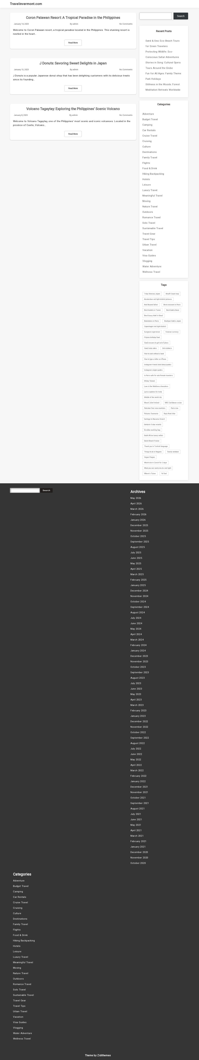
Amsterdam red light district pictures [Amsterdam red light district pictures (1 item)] (158, 299)
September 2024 (139, 607)
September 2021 (139, 803)
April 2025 (136, 569)
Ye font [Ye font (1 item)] (164, 474)
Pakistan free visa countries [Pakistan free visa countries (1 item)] (154, 408)
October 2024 (138, 601)
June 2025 (136, 558)
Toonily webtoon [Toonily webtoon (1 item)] (173, 452)
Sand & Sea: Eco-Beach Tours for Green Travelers (163, 43)
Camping (147, 124)
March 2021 (137, 835)
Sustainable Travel (152, 228)
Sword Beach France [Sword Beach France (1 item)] (151, 441)
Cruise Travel (149, 135)
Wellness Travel (151, 272)
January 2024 (138, 650)
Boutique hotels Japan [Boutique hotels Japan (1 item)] (172, 321)
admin (75, 24)
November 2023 (139, 661)
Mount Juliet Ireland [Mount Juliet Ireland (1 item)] (151, 403)
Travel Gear (148, 233)
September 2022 (139, 737)
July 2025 (135, 552)
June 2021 (136, 819)
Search (181, 16)
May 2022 (135, 759)
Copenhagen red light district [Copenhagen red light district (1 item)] (155, 326)
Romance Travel (151, 217)
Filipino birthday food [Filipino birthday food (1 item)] (152, 337)
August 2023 (137, 677)
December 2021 (139, 786)
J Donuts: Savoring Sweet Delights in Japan (73, 63)
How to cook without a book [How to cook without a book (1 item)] (154, 354)
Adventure (148, 114)
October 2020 (138, 863)
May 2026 (135, 498)
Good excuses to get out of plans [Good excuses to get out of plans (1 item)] (156, 343)
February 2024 (138, 645)
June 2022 (136, 754)
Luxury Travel (149, 190)
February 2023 (138, 710)
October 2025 (138, 536)
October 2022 (138, 732)
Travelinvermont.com (26, 4)
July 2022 (135, 748)
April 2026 (136, 503)
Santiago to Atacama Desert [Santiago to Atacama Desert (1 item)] (154, 419)
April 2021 (136, 830)
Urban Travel (149, 244)
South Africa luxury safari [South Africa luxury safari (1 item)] (153, 435)
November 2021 (139, 792)
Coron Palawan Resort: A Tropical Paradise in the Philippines (73, 18)
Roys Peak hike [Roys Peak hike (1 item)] (169, 414)
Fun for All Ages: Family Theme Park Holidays (163, 76)
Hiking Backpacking (153, 173)
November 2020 (139, 857)
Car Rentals (149, 130)
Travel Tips (148, 239)
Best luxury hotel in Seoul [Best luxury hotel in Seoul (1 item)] (153, 316)
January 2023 (138, 716)
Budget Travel (150, 119)
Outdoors (147, 212)
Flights (146, 163)
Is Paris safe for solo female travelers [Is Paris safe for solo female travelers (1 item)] (158, 376)
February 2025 (138, 579)
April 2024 (136, 634)
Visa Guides (149, 255)
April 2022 (136, 765)
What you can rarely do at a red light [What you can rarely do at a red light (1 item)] (157, 468)
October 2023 (138, 667)
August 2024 (137, 612)
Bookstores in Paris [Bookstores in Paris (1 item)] (151, 321)
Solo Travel (148, 222)
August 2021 (137, 808)
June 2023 (136, 688)
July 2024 (135, 618)
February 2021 (138, 841)
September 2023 (139, 672)
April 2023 (136, 699)
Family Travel (149, 157)
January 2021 (138, 846)
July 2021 (135, 814)
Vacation (147, 250)
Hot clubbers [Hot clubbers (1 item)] (167, 348)
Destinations (149, 152)
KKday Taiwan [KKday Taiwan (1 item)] (149, 381)
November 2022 (139, 727)
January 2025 (138, 585)
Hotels (146, 179)
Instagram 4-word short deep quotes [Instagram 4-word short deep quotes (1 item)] (157, 365)
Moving (146, 201)
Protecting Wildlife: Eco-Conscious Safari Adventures (162, 54)
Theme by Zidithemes (98, 1055)
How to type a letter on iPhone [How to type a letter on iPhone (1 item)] (155, 359)
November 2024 (139, 596)
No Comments (125, 24)
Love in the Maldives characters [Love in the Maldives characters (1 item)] (156, 386)
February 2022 (138, 776)
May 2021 (135, 825)
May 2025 (135, 563)
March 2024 (137, 639)
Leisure (146, 184)
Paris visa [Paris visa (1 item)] (174, 408)
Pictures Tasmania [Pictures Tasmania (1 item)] (151, 414)
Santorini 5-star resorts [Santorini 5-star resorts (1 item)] (152, 425)
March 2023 (137, 705)
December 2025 (139, 525)
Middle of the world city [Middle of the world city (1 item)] (153, 397)
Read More (73, 43)
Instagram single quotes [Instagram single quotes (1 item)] (153, 370)
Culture (146, 146)
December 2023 (139, 656)
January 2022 (138, 781)
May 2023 (135, 694)
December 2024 (139, 590)
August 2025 (137, 547)
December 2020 (139, 852)
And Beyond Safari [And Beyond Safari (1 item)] (151, 305)
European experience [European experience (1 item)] (152, 332)
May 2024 (135, 628)
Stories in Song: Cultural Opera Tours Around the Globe (163, 65)
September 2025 (139, 541)
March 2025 (137, 574)
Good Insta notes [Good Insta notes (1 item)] (150, 348)
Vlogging (147, 261)
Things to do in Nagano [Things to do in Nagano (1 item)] (152, 452)
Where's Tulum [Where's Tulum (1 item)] (150, 474)
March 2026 (137, 509)
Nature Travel (150, 206)
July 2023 (135, 683)
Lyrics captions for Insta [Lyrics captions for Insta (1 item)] (153, 392)
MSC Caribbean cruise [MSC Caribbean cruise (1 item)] (173, 403)
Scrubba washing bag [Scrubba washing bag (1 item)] (152, 430)
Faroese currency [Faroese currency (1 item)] (172, 332)
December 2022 (139, 721)
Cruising (147, 141)
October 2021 (138, 797)
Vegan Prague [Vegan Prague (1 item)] (149, 457)
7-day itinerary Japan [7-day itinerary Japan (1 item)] (152, 294)
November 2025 (139, 530)
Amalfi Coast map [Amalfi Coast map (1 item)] (172, 294)
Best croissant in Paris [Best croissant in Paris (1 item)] (171, 305)
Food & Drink (149, 168)
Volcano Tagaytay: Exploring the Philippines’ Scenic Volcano (73, 109)
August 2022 (137, 743)
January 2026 (138, 519)
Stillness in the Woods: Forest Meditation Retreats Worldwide (163, 87)
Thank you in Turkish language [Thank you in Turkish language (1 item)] (156, 446)
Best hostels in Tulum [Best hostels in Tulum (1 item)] (152, 310)
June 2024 (136, 623)
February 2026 (138, 514)
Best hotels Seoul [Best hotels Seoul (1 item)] (172, 310)
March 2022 (137, 770)
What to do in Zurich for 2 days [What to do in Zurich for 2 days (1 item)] (155, 463)
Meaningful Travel (152, 195)
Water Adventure (151, 266)
